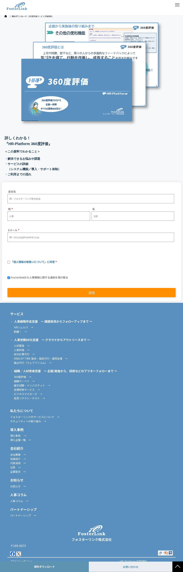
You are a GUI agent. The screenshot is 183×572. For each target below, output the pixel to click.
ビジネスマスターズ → (28, 394)
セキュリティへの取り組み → (28, 421)
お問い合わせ (130, 567)
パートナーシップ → (23, 515)
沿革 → (15, 467)
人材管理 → (21, 346)
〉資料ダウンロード (18, 16)
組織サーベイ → (24, 381)
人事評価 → (21, 350)
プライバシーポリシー (21, 561)
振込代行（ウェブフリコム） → (32, 363)
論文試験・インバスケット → (32, 385)
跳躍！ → (20, 331)
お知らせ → (18, 486)
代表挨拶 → (18, 463)
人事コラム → (19, 501)
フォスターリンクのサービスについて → (34, 417)
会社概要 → (18, 454)
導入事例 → (18, 435)
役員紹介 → (18, 459)
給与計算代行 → (24, 354)
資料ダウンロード (44, 566)
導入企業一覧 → (20, 440)
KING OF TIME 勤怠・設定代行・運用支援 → (41, 358)
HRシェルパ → (23, 327)
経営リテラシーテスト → (29, 398)
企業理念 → (18, 471)
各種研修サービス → (27, 389)
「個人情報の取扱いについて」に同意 (33, 262)
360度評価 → (22, 377)
